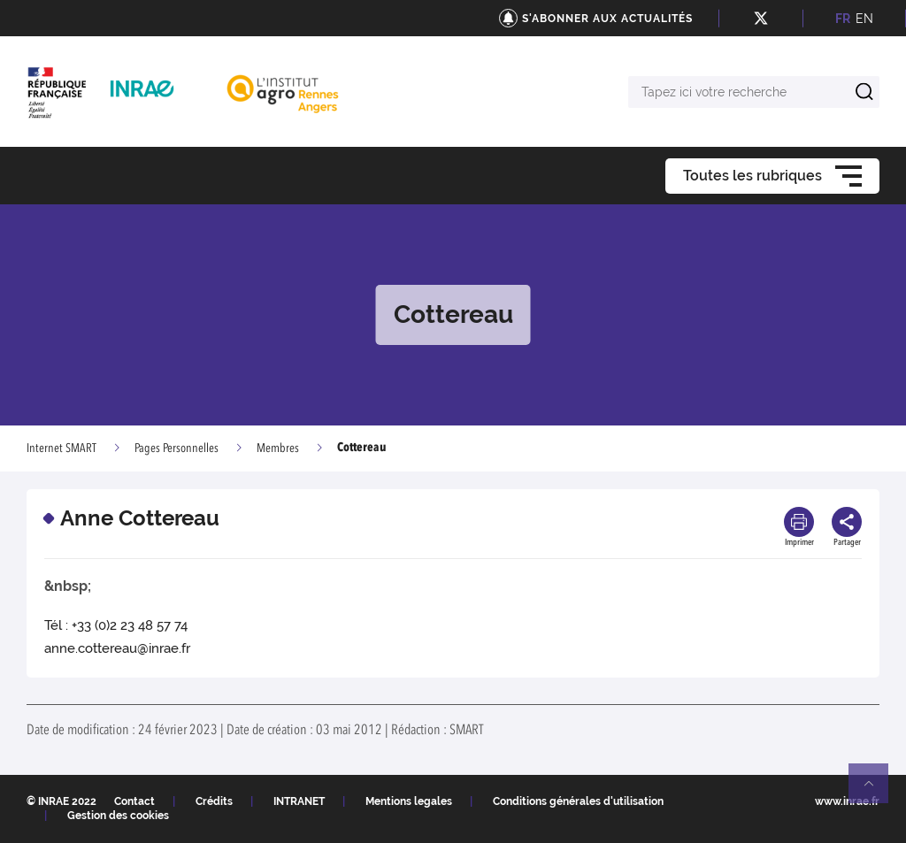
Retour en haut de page (876, 790)
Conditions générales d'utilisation (578, 801)
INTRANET (299, 801)
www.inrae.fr (847, 801)
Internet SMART (61, 448)
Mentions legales (408, 801)
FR (842, 18)
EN (864, 18)
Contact (134, 801)
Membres (278, 448)
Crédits (214, 801)
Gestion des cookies (118, 815)
